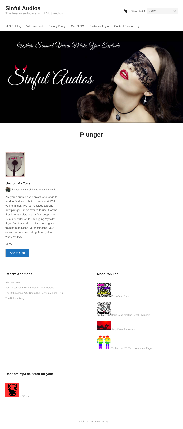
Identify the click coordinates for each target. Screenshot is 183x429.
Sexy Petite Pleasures (123, 329)
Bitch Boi (24, 396)
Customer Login (99, 26)
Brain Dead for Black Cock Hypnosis (130, 315)
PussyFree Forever (121, 296)
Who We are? (34, 26)
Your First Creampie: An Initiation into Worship (29, 287)
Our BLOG (77, 26)
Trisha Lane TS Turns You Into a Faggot (132, 348)
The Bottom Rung (14, 298)
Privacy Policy (57, 26)
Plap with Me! (12, 282)
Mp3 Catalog (13, 26)
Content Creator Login (127, 26)
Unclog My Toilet (18, 183)
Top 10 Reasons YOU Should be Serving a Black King (34, 293)
